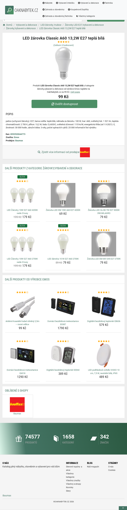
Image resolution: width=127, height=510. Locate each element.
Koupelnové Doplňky (78, 9)
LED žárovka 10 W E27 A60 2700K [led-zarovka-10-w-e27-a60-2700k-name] (63, 259)
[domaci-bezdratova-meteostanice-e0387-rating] (63, 292)
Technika (107, 3)
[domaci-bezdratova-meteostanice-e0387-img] (63, 306)
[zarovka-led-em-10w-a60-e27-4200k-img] (63, 195)
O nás (110, 467)
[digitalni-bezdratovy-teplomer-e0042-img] (63, 355)
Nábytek (47, 3)
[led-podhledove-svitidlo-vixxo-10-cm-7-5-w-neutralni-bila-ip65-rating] (103, 341)
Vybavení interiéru (65, 3)
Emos (16, 137)
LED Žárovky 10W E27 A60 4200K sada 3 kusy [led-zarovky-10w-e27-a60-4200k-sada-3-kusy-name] (22, 212)
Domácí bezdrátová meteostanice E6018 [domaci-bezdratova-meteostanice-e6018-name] (22, 371)
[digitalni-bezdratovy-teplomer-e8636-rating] (103, 292)
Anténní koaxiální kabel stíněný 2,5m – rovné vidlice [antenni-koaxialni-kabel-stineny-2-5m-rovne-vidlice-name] (22, 323)
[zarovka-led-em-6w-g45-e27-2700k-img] (103, 244)
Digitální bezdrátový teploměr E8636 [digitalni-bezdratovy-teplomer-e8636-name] (103, 321)
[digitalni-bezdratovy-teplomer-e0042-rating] (63, 341)
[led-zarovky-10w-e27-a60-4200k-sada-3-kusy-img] (22, 195)
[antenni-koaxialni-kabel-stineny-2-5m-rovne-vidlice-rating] (22, 292)
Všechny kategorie (85, 16)
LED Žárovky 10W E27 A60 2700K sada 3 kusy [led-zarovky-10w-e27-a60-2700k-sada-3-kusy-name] (22, 260)
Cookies (111, 470)
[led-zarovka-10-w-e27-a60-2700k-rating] (63, 230)
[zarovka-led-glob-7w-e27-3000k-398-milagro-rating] (103, 181)
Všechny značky (73, 480)
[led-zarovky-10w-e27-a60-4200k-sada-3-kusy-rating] (22, 181)
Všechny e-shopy (73, 484)
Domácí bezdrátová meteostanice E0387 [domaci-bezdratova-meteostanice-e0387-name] (63, 323)
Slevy (68, 491)
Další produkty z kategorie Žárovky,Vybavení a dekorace (43, 168)
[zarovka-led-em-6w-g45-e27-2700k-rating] (103, 230)
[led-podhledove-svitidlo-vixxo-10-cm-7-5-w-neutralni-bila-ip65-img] (103, 355)
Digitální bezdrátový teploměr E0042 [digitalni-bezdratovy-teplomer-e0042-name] (63, 370)
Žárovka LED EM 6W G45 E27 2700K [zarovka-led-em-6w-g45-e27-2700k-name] (104, 259)
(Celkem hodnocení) (63, 45)
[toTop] (123, 508)
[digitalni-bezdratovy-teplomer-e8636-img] (103, 306)
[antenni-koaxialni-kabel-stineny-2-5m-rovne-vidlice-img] (22, 306)
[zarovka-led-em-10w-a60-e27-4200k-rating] (63, 181)
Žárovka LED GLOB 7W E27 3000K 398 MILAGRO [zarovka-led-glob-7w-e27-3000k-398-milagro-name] (104, 212)
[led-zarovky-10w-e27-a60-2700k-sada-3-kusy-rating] (22, 230)
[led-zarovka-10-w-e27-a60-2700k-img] (63, 244)
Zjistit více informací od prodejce (63, 152)
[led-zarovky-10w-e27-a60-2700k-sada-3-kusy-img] (22, 244)
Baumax (19, 140)
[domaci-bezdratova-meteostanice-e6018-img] (22, 355)
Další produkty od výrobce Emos (27, 279)
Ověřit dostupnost (64, 104)
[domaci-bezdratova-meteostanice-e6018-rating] (22, 341)
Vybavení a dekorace (88, 3)
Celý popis (75, 92)
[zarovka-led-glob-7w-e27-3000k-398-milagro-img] (103, 195)
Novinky (69, 487)
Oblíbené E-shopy (16, 390)
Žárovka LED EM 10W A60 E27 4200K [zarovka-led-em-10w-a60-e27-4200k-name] (63, 210)
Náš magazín (93, 467)
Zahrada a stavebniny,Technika (57, 16)
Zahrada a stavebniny (53, 9)
